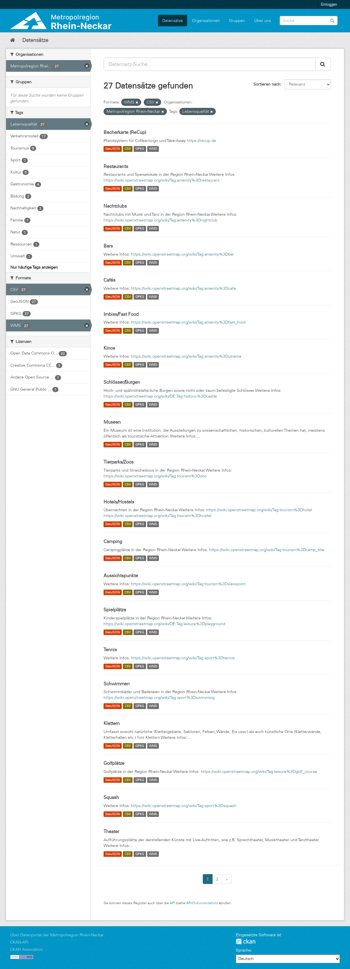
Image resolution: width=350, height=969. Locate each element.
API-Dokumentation (201, 903)
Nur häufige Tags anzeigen (34, 267)
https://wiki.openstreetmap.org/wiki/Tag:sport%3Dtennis (183, 657)
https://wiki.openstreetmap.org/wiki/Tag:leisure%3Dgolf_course (259, 771)
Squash (111, 797)
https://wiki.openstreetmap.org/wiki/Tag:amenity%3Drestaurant (162, 180)
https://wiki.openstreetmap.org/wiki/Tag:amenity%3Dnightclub (161, 220)
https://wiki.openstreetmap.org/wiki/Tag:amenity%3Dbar (182, 254)
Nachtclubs (115, 206)
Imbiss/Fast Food (121, 314)
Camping (113, 541)
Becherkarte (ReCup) (125, 132)
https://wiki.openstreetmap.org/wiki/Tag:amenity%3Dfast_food (188, 322)
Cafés (109, 280)
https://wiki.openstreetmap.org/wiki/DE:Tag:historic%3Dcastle (160, 396)
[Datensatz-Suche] (309, 20)
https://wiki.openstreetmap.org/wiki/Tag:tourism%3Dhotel (259, 509)
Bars (108, 246)
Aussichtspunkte (121, 575)
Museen (112, 422)
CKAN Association (26, 949)
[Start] (12, 40)
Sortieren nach (266, 84)
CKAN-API (19, 942)
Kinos (109, 348)
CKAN (245, 941)
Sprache (243, 950)
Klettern (112, 723)
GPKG (139, 149)
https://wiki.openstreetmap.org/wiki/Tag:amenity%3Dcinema (186, 356)
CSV (128, 149)
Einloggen (329, 4)
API (172, 903)
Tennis (110, 649)
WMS (153, 149)
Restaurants (116, 166)
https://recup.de (201, 140)
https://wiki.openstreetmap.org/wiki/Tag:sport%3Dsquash (183, 805)
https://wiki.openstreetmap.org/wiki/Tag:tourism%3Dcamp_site (266, 549)
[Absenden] (332, 20)
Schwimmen (117, 683)
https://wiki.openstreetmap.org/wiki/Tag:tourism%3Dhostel (157, 515)
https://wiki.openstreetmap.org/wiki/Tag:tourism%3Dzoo (155, 476)
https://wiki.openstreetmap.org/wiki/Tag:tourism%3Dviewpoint (188, 583)
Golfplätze (114, 763)
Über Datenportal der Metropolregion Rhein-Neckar (57, 934)
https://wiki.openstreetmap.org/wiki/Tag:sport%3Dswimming (159, 697)
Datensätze (172, 20)
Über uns (262, 20)
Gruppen (237, 20)
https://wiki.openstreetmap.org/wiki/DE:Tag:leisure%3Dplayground (164, 623)
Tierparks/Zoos (119, 462)
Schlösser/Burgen (122, 382)
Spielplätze (115, 609)
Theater (111, 831)
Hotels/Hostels (119, 502)
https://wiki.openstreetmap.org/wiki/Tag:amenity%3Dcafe (183, 288)
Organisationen (206, 20)
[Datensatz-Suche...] (210, 64)
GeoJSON (112, 149)
